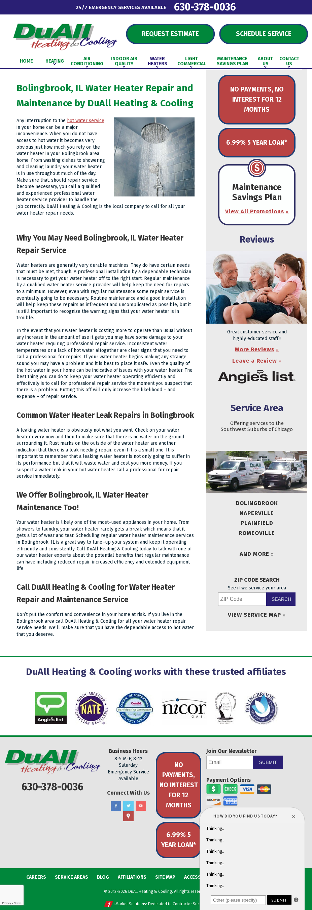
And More (254, 553)
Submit (268, 762)
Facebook (116, 806)
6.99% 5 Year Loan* (256, 142)
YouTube (141, 806)
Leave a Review (254, 360)
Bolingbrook (257, 503)
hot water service (85, 120)
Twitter (128, 806)
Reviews (257, 239)
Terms (18, 903)
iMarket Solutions (130, 904)
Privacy (6, 903)
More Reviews (254, 349)
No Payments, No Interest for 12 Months (257, 99)
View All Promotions (254, 211)
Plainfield (257, 522)
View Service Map (254, 614)
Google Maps (128, 816)
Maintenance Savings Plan (257, 192)
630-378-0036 (205, 6)
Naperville (257, 513)
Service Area (257, 407)
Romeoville (257, 533)
